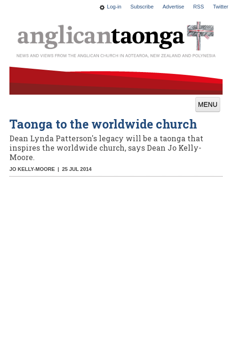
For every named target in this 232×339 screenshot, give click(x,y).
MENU (207, 104)
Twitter (220, 6)
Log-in (114, 6)
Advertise (173, 6)
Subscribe (141, 6)
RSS (198, 6)
